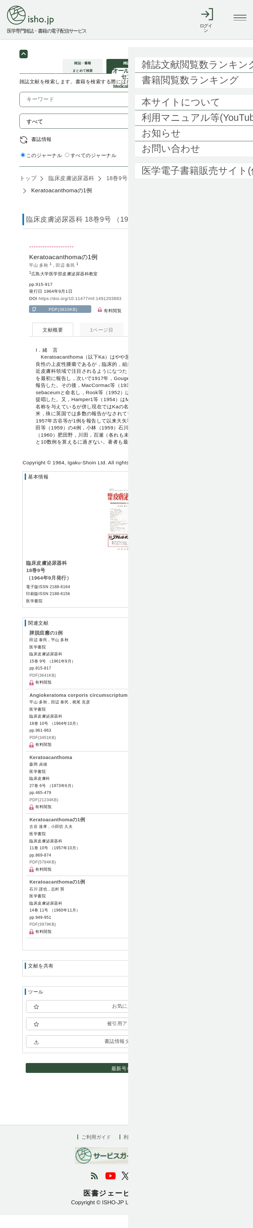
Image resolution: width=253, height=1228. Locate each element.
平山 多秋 (39, 278)
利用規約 (133, 1149)
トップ (28, 191)
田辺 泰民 (66, 278)
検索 (217, 134)
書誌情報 (41, 151)
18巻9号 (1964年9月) (133, 191)
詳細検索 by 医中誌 (211, 168)
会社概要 (166, 1149)
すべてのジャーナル (90, 168)
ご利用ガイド (96, 1149)
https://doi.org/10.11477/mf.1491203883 (80, 311)
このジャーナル (41, 168)
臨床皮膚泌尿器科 (71, 191)
